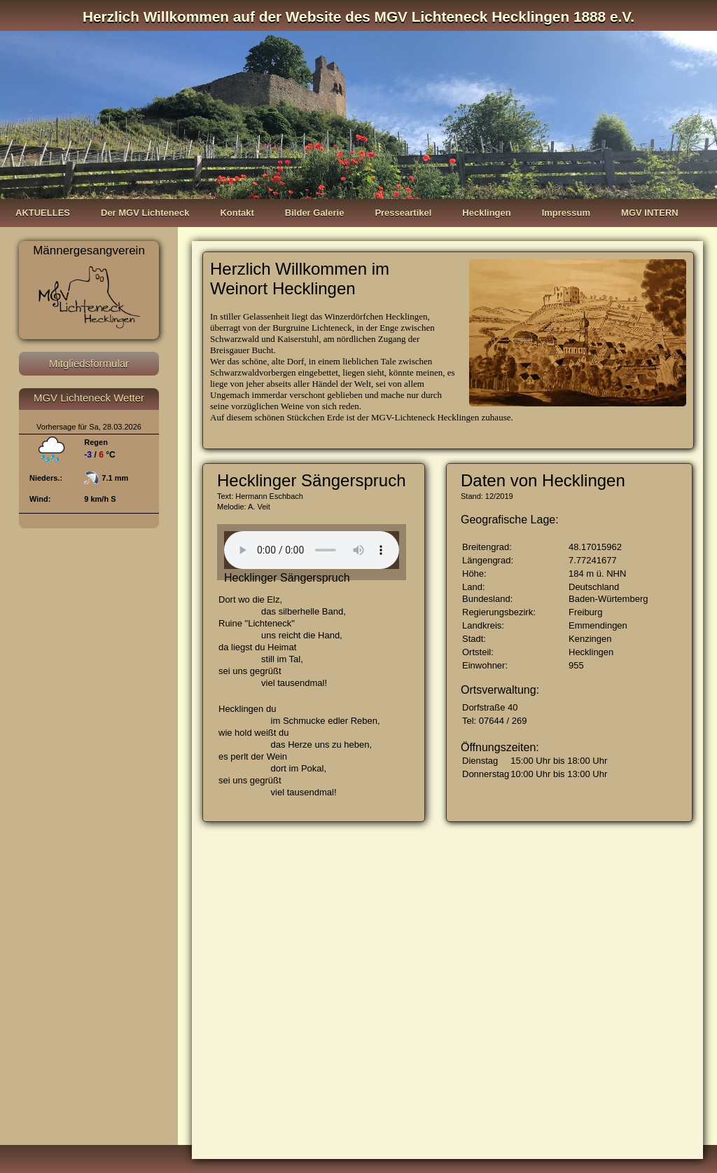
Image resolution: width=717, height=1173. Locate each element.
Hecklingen (486, 212)
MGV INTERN (649, 212)
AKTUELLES (42, 212)
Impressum (566, 212)
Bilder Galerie (314, 212)
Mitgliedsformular (89, 363)
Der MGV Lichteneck (145, 212)
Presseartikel (403, 212)
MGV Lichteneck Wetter (89, 398)
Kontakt (236, 212)
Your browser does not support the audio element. (311, 550)
